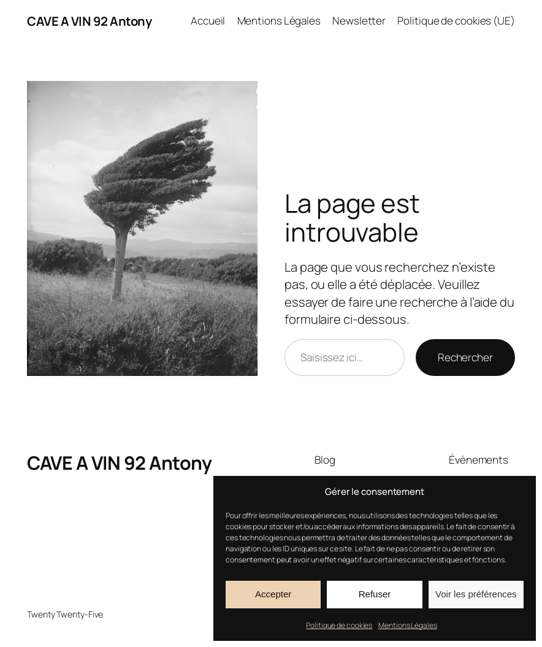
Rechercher (465, 357)
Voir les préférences (476, 594)
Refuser (375, 594)
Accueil (208, 20)
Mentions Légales (407, 625)
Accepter (273, 594)
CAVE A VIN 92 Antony (89, 20)
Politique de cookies (339, 625)
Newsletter (359, 20)
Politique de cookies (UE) (456, 20)
